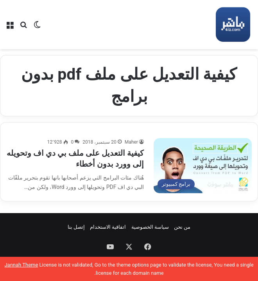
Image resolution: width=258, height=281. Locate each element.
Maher (131, 142)
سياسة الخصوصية (150, 227)
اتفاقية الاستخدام (108, 227)
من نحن (182, 227)
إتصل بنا (76, 227)
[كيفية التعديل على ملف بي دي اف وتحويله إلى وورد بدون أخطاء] (203, 166)
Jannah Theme (21, 265)
